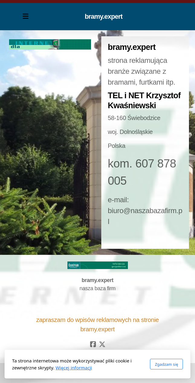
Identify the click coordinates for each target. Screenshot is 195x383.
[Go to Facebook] (93, 344)
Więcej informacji (74, 368)
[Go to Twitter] (102, 344)
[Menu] (26, 16)
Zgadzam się (166, 364)
